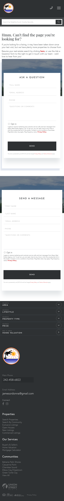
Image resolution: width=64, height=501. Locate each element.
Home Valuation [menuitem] (9, 446)
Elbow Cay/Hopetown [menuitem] (12, 468)
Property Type (11, 319)
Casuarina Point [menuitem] (9, 463)
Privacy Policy (42, 132)
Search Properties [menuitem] (10, 418)
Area (5, 305)
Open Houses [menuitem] (8, 426)
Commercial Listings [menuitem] (11, 431)
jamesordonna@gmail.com (19, 392)
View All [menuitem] (6, 474)
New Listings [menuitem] (8, 429)
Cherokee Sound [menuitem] (9, 466)
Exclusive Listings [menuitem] (10, 423)
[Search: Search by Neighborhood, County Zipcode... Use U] (29, 22)
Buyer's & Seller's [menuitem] (9, 443)
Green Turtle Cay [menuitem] (9, 471)
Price (5, 326)
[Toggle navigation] (59, 9)
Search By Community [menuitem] (12, 421)
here (42, 51)
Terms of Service (48, 154)
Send (32, 146)
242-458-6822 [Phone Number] (11, 379)
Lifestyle (8, 312)
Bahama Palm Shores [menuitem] (11, 460)
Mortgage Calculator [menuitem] (11, 449)
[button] (59, 22)
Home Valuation (12, 333)
